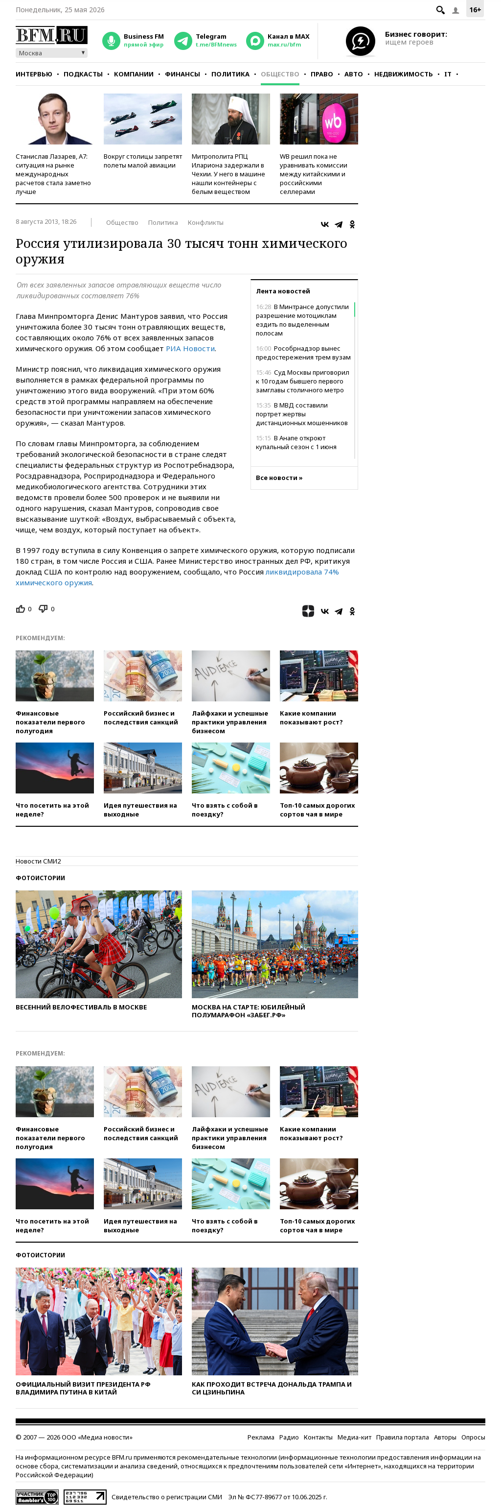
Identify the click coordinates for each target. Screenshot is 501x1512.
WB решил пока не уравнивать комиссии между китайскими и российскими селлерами (313, 174)
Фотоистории (40, 878)
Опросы (473, 1437)
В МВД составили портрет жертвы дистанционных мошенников (302, 414)
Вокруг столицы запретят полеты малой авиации (143, 160)
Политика (230, 74)
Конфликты (206, 222)
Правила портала (402, 1437)
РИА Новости (190, 348)
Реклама (261, 1437)
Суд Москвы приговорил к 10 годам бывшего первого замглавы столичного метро (302, 381)
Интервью (34, 74)
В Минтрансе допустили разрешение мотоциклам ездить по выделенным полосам (302, 319)
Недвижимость (403, 74)
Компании (134, 74)
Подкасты (83, 74)
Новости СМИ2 (38, 861)
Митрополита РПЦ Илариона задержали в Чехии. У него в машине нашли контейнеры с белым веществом (228, 174)
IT (448, 74)
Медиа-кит (354, 1437)
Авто (353, 74)
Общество (280, 74)
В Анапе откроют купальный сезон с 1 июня (296, 442)
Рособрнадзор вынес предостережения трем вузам (303, 352)
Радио (289, 1437)
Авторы (445, 1437)
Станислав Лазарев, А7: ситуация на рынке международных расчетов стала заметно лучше (53, 174)
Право (322, 74)
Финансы (182, 74)
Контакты (318, 1437)
